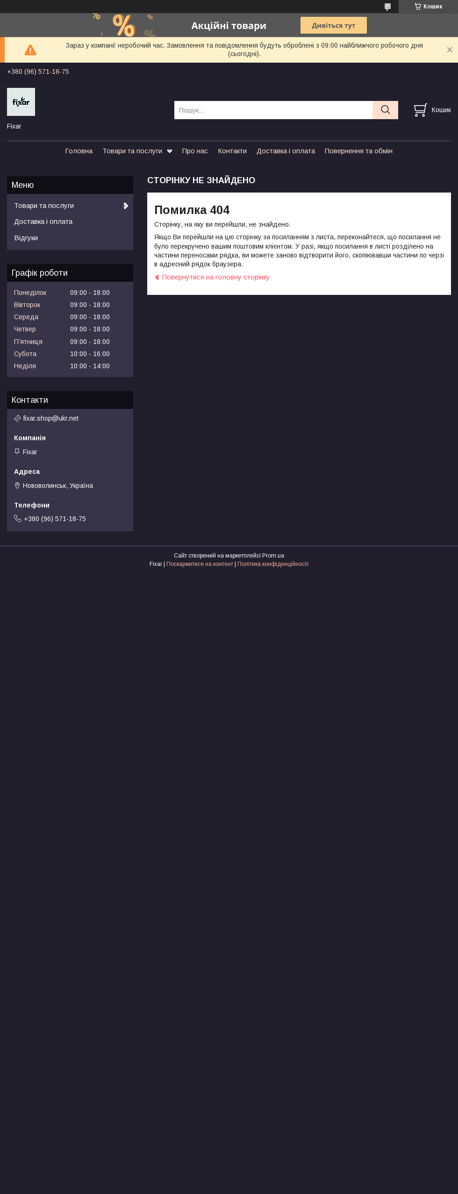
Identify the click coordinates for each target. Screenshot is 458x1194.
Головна (79, 151)
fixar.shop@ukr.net (51, 418)
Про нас (195, 151)
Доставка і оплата (286, 151)
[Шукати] (385, 110)
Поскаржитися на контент (199, 564)
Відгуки (26, 238)
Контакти (232, 151)
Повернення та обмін (359, 151)
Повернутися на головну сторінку (216, 277)
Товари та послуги (132, 151)
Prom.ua (273, 555)
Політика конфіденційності (272, 564)
